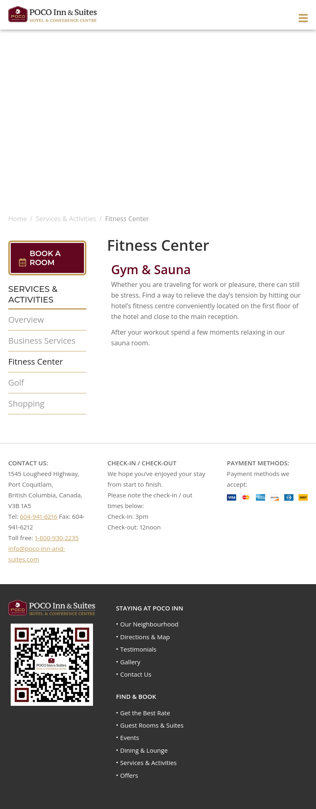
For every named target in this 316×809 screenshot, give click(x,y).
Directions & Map (145, 637)
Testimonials (138, 649)
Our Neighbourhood (149, 624)
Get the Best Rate (145, 713)
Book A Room (45, 258)
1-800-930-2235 (57, 538)
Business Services (41, 340)
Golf (16, 382)
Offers (129, 775)
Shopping (26, 403)
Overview (26, 319)
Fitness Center (35, 361)
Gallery (130, 662)
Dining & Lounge (144, 750)
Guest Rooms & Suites (152, 725)
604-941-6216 (38, 516)
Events (129, 737)
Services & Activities (148, 762)
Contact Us (135, 674)
